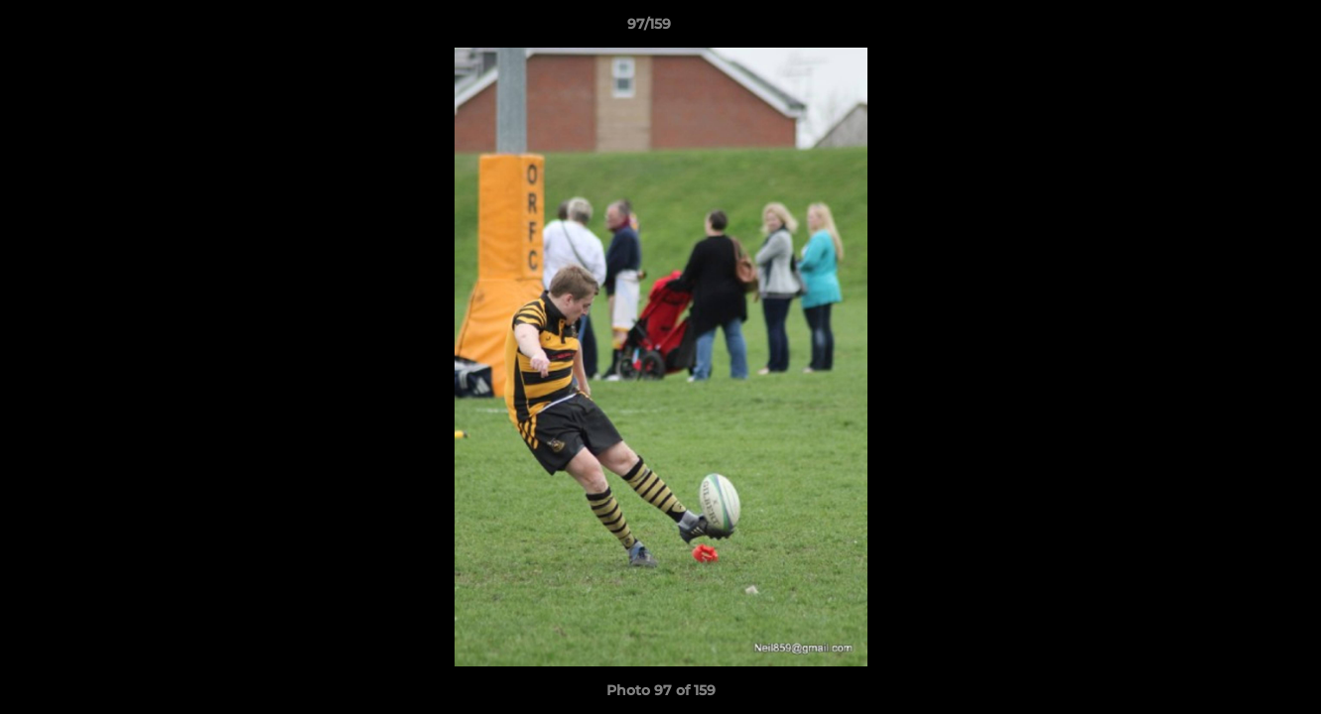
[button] (1238, 29)
